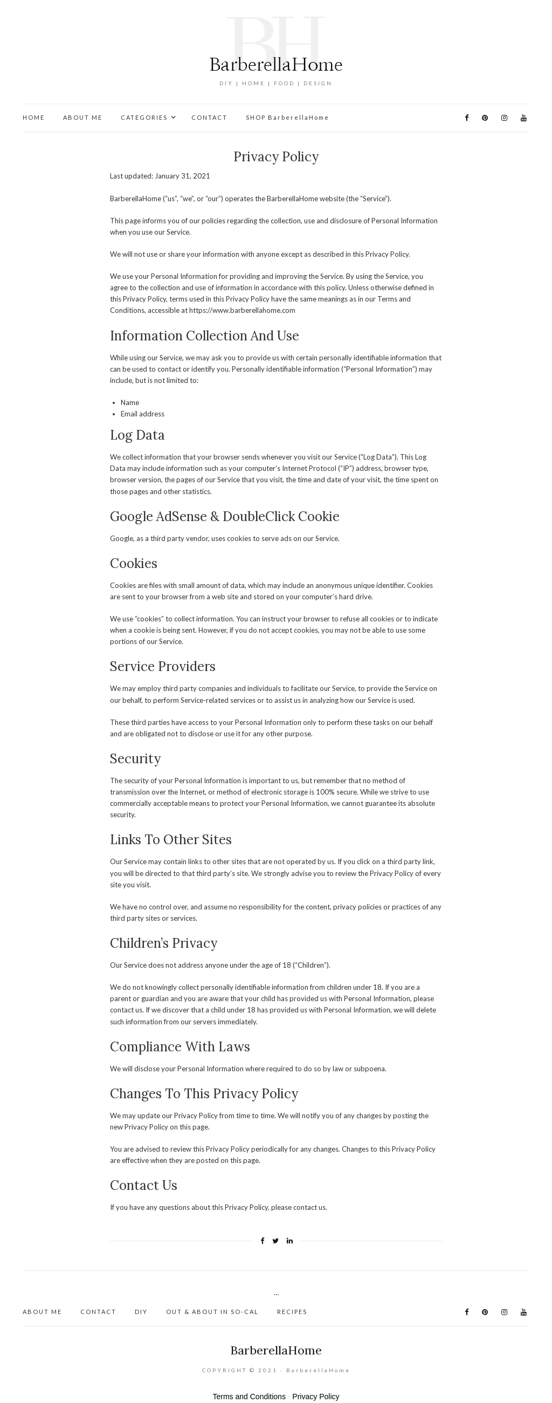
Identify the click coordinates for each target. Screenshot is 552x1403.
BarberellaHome (276, 1350)
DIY (141, 1311)
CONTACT (209, 117)
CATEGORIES (144, 117)
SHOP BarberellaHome (287, 117)
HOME (34, 117)
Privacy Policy (315, 1396)
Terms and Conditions (249, 1396)
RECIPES (292, 1311)
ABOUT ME (82, 117)
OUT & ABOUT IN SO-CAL (212, 1311)
